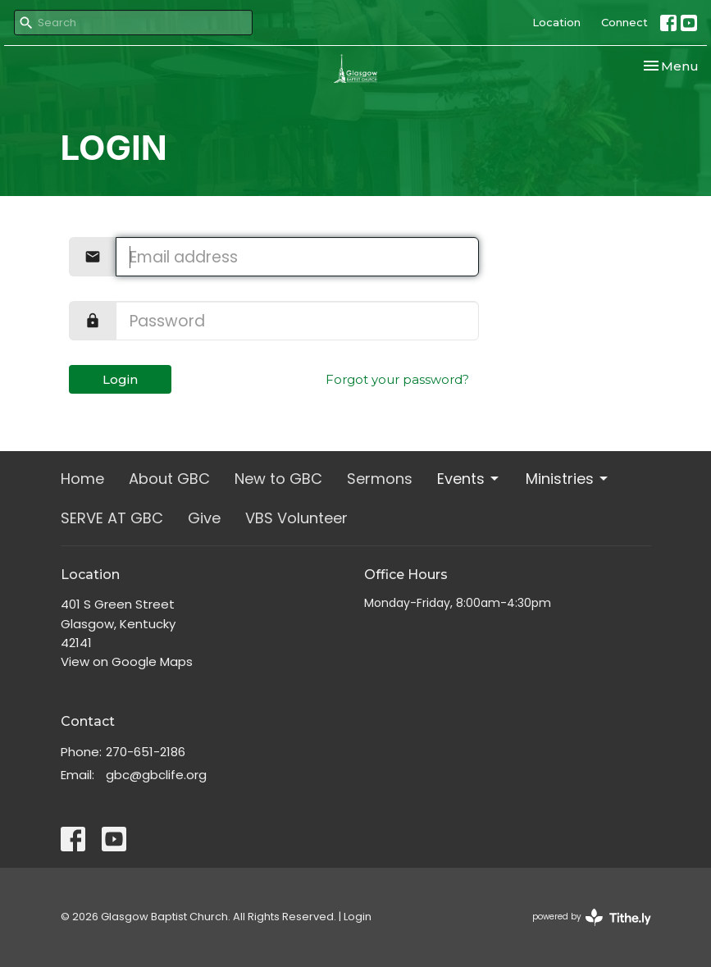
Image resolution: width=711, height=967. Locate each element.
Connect (624, 22)
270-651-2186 (145, 751)
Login (120, 379)
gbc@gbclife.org (156, 774)
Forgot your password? (397, 379)
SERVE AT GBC (112, 518)
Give (204, 518)
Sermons (379, 478)
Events (469, 478)
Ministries (568, 478)
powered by (591, 917)
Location (556, 22)
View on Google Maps (127, 661)
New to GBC (278, 478)
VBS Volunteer (296, 518)
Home (82, 478)
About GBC (169, 478)
